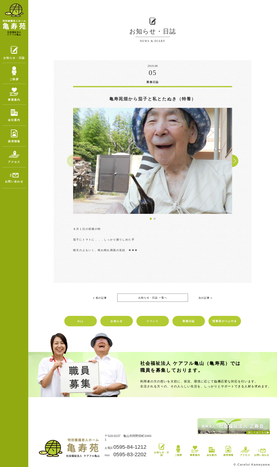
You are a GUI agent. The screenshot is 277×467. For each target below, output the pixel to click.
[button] (151, 219)
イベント (152, 321)
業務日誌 (188, 321)
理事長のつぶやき (224, 321)
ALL (80, 321)
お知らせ (116, 321)
